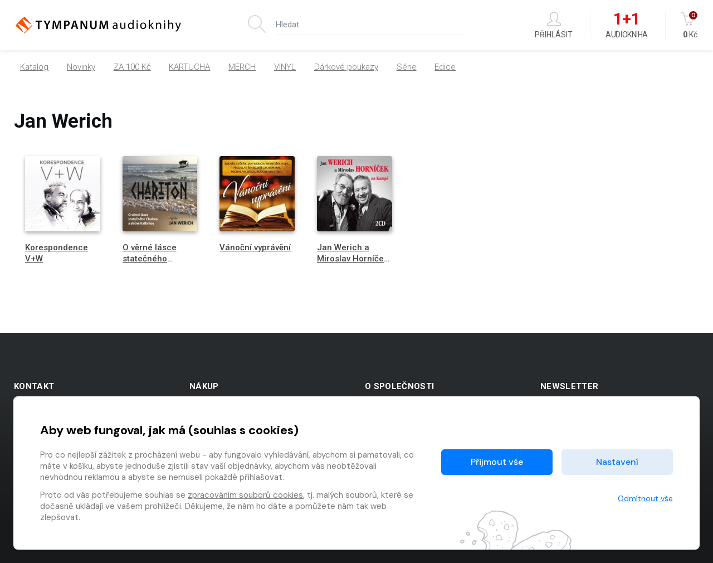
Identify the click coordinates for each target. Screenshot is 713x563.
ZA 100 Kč (132, 67)
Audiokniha (626, 25)
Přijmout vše (497, 462)
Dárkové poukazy (346, 67)
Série (407, 67)
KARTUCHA (189, 67)
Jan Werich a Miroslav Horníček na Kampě (352, 258)
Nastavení (617, 462)
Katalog (34, 67)
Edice (445, 67)
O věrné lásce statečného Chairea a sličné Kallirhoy (155, 263)
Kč (690, 25)
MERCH (242, 67)
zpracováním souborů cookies (245, 495)
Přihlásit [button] (554, 25)
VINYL (285, 67)
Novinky (81, 67)
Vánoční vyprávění (255, 247)
